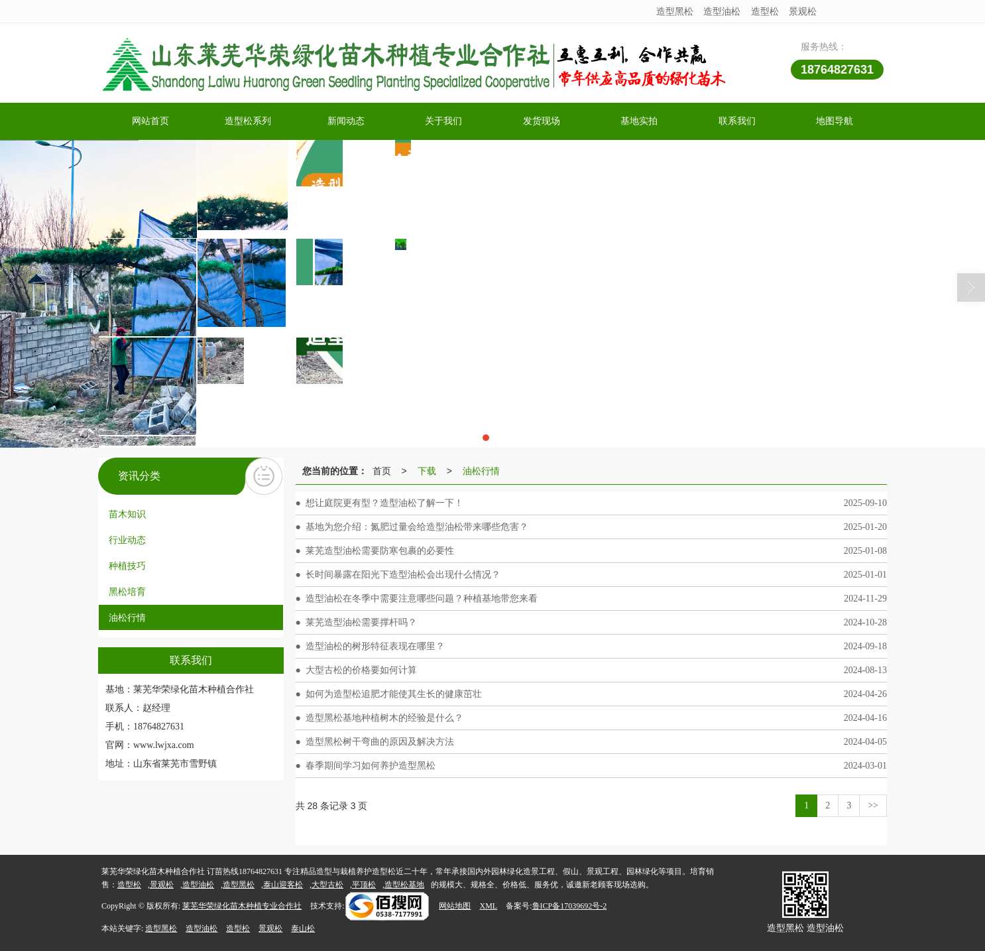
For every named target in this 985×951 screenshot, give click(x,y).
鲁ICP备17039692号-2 (569, 906)
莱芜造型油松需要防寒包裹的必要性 (380, 551)
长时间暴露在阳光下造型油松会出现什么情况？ (403, 575)
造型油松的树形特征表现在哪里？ (375, 646)
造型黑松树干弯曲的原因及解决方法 (380, 742)
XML (488, 906)
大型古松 (327, 884)
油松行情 (127, 617)
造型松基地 (404, 884)
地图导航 (834, 121)
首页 (382, 471)
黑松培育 (127, 591)
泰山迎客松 (283, 884)
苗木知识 (127, 514)
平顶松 (364, 884)
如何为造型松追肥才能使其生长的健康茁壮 (394, 694)
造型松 (765, 11)
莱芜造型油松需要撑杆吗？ (361, 622)
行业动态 (127, 540)
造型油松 (721, 11)
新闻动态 (346, 121)
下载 (427, 471)
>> (873, 805)
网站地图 (455, 906)
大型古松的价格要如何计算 (361, 670)
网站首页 (150, 121)
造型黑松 (674, 11)
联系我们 (737, 121)
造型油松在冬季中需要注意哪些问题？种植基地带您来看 (422, 598)
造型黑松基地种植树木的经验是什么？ (384, 718)
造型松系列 (248, 121)
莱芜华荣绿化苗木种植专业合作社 (242, 906)
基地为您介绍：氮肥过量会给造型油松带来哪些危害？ (417, 527)
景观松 (803, 11)
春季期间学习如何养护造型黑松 (370, 766)
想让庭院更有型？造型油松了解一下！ (384, 503)
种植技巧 (127, 565)
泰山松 (303, 928)
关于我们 (443, 121)
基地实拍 (639, 121)
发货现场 (541, 121)
